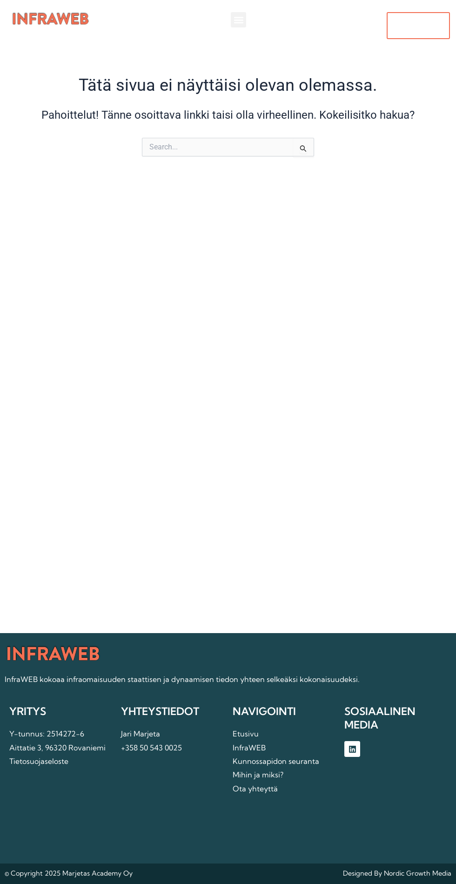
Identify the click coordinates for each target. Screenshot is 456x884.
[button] (238, 19)
